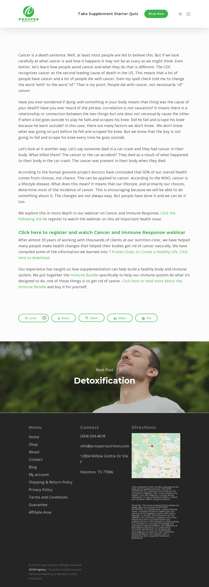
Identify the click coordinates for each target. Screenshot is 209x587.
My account (39, 474)
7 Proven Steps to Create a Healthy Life (143, 251)
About (34, 451)
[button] (188, 14)
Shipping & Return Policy (50, 482)
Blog (33, 467)
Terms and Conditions (48, 497)
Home (34, 436)
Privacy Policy (40, 489)
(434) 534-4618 (92, 436)
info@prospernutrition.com (104, 446)
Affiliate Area (40, 512)
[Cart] (180, 14)
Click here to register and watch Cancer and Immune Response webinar (101, 232)
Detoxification (104, 377)
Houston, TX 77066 (96, 471)
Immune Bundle (84, 275)
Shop (33, 444)
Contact (36, 459)
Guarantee (38, 504)
